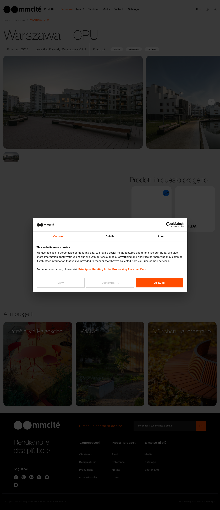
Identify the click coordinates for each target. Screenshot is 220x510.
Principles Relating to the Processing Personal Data (112, 269)
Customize (110, 282)
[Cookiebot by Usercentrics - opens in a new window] (168, 224)
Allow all (159, 282)
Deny (60, 282)
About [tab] (161, 236)
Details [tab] (110, 236)
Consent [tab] (58, 236)
